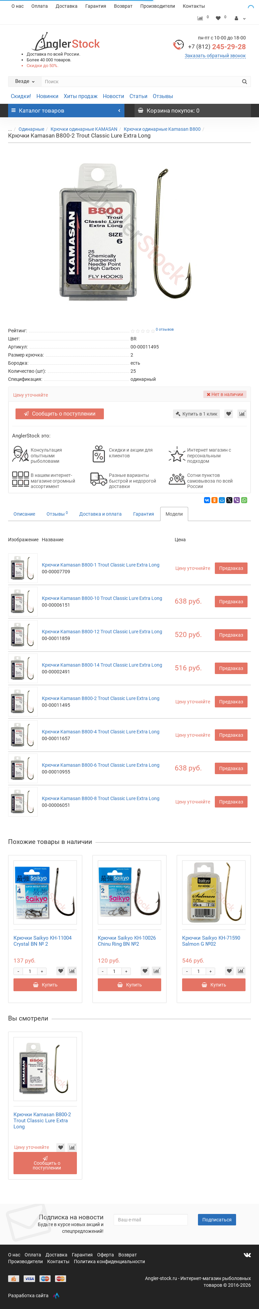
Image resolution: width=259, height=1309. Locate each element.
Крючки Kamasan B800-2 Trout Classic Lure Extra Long (101, 698)
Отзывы (163, 96)
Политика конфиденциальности (109, 1261)
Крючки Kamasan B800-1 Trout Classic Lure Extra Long (101, 565)
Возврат (123, 6)
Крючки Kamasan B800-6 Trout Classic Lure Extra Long (101, 765)
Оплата (39, 6)
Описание (24, 514)
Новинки (47, 96)
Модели (174, 514)
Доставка (67, 6)
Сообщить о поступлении (59, 413)
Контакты (194, 6)
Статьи (138, 96)
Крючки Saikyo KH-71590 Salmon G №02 (211, 941)
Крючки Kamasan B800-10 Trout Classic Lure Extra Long (102, 598)
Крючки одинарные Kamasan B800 (162, 129)
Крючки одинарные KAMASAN (84, 129)
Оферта (106, 1254)
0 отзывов (165, 329)
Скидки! (21, 96)
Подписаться (217, 1219)
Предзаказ (231, 568)
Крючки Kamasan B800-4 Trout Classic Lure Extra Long (101, 731)
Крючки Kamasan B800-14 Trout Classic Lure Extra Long (102, 665)
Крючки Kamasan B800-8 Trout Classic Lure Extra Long (101, 798)
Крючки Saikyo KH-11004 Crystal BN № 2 (42, 941)
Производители (157, 6)
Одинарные (31, 129)
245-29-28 (217, 47)
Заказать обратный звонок (215, 55)
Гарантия (95, 6)
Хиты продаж (80, 96)
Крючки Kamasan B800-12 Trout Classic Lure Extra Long (102, 631)
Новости (113, 96)
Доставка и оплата (100, 514)
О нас (17, 6)
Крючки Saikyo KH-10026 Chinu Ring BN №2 (127, 941)
